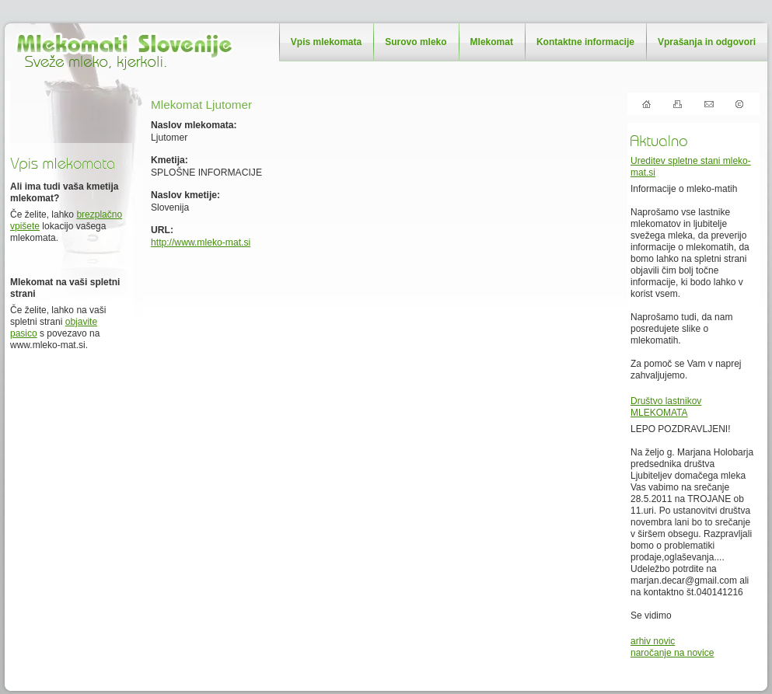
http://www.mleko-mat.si (200, 242)
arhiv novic (653, 641)
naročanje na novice (672, 652)
